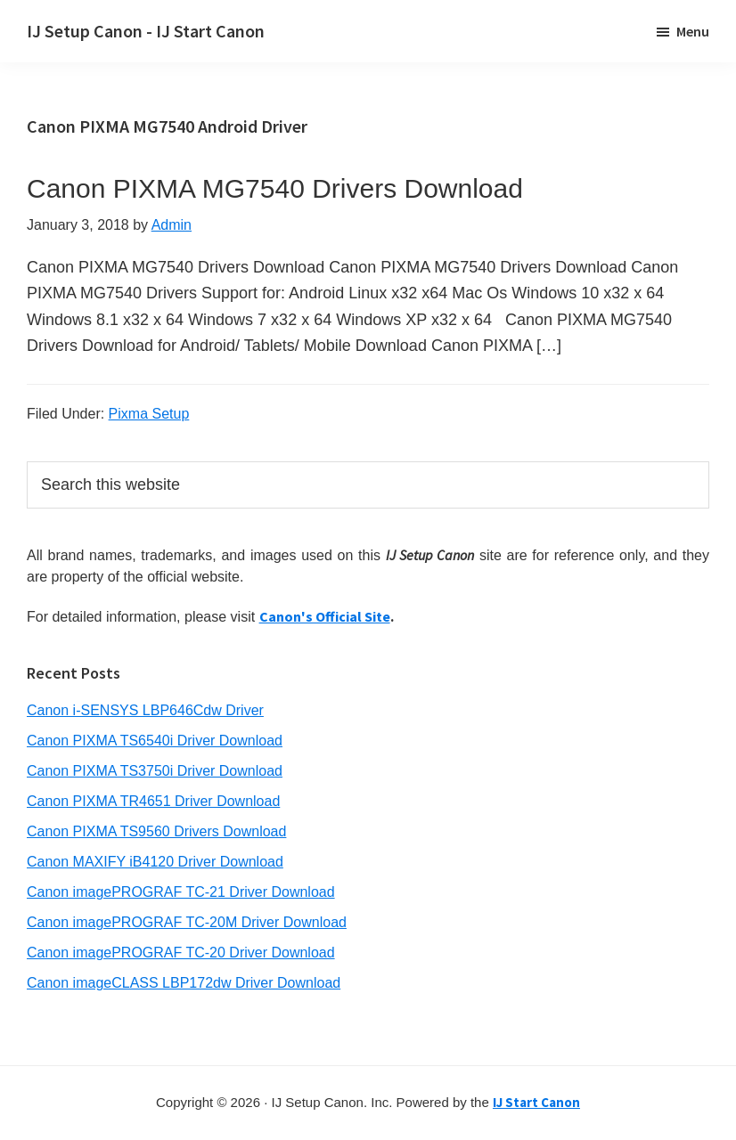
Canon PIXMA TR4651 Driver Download (153, 801)
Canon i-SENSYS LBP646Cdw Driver (145, 710)
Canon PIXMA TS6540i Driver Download (154, 740)
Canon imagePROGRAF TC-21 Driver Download (181, 892)
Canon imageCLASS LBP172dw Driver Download (183, 982)
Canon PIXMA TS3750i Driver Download (154, 770)
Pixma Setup (149, 413)
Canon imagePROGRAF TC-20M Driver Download (187, 922)
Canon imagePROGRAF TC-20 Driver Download (181, 952)
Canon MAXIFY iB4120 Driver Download (155, 861)
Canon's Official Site (324, 616)
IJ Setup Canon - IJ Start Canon (146, 31)
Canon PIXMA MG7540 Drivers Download (275, 188)
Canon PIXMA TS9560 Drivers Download (156, 831)
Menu (692, 31)
